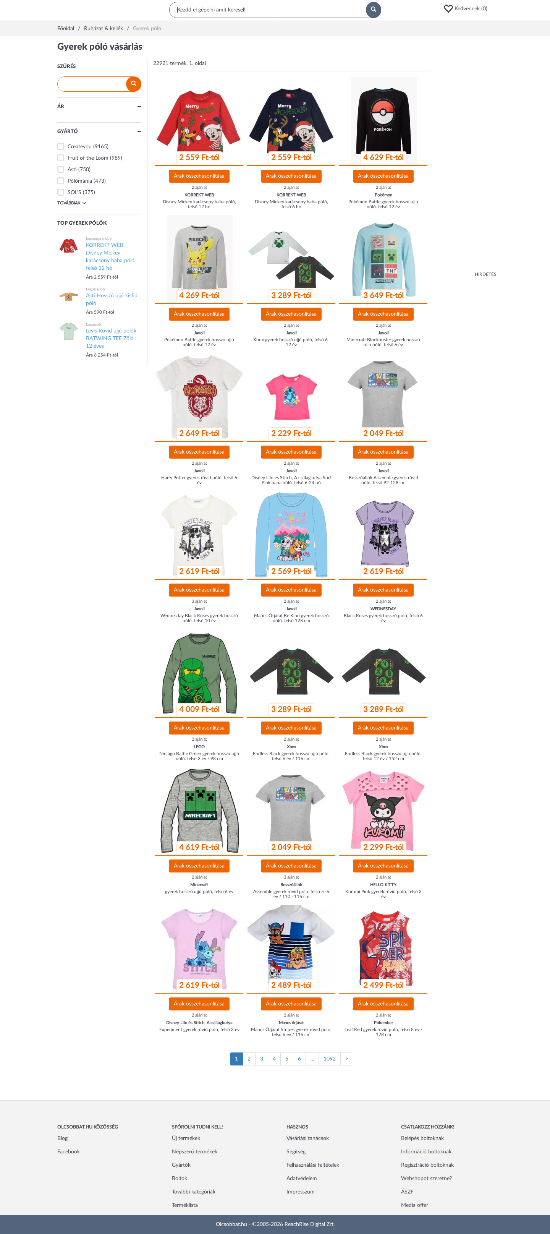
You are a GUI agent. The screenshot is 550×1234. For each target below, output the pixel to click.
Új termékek (186, 1138)
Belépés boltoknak (422, 1138)
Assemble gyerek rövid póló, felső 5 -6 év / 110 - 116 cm (291, 894)
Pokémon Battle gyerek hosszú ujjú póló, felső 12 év (383, 204)
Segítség (296, 1152)
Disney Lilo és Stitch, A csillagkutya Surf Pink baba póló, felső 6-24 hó (291, 480)
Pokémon (383, 195)
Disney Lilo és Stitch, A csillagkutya (199, 1023)
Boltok (179, 1178)
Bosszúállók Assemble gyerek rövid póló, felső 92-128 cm (383, 480)
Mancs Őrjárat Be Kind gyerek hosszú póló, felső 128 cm (291, 618)
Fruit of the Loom (88, 158)
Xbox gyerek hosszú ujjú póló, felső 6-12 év (291, 342)
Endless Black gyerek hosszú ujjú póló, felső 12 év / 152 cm (383, 756)
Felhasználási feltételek (312, 1165)
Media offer (414, 1205)
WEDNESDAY (383, 609)
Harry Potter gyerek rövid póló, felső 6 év (199, 480)
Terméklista (185, 1205)
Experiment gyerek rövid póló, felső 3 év (199, 1029)
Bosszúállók (291, 885)
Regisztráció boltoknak (427, 1165)
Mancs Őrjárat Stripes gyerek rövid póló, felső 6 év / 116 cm (291, 1032)
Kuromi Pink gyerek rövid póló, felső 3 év (383, 894)
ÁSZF (407, 1192)
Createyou (80, 146)
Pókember (383, 1023)
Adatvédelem (301, 1178)
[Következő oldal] (346, 1058)
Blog (62, 1138)
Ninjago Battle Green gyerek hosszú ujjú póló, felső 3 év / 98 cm (199, 756)
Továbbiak (71, 203)
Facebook (68, 1152)
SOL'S (74, 192)
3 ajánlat (199, 601)
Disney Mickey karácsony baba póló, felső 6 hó (291, 204)
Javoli (199, 333)
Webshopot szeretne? (426, 1178)
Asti (72, 169)
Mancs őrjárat (291, 1023)
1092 (330, 1059)
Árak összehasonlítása (199, 176)
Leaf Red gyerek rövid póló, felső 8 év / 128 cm (383, 1032)
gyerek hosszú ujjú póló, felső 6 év (199, 891)
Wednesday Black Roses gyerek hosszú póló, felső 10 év (199, 618)
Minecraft (199, 885)
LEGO (199, 747)
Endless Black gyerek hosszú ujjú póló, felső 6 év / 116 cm (291, 756)
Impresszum (300, 1192)
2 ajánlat (199, 187)
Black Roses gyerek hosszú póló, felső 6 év (383, 618)
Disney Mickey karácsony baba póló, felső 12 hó (199, 204)
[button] (468, 8)
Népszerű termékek (194, 1152)
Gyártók (181, 1165)
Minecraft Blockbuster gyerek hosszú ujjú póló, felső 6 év (383, 342)
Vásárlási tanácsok (307, 1138)
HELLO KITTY (383, 885)
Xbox (291, 747)
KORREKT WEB (199, 195)
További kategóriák (193, 1192)
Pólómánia (80, 181)
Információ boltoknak (426, 1152)
